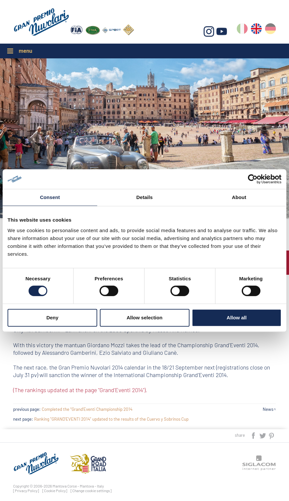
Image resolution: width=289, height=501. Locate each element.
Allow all (237, 317)
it (242, 30)
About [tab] (239, 197)
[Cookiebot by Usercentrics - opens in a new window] (252, 179)
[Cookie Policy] (54, 490)
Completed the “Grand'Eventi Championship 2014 (87, 409)
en (256, 30)
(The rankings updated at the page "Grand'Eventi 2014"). (80, 389)
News (268, 409)
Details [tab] (144, 197)
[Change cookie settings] (91, 490)
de (270, 30)
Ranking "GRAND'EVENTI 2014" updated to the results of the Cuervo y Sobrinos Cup (111, 419)
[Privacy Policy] (26, 490)
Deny (52, 317)
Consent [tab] (50, 197)
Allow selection (144, 317)
